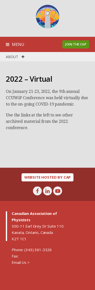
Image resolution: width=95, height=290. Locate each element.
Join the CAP (75, 44)
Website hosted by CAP (47, 177)
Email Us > (20, 262)
